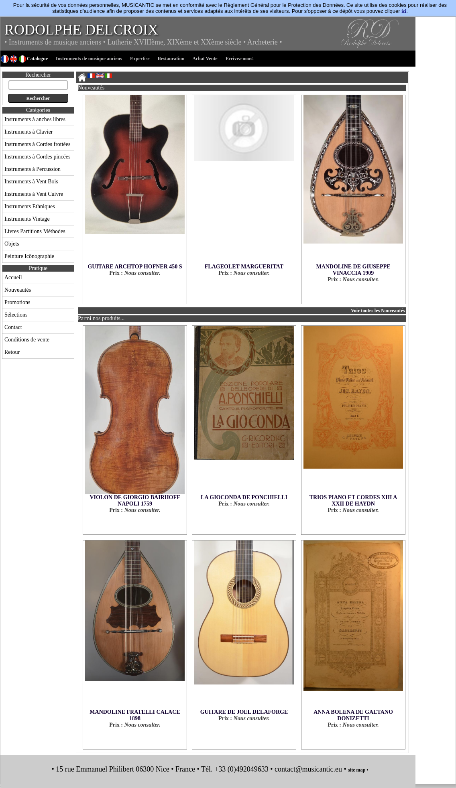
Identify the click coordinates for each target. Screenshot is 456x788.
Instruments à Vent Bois (31, 182)
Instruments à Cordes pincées (37, 157)
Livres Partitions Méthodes (34, 231)
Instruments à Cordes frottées (37, 144)
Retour (12, 352)
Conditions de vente (26, 340)
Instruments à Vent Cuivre (33, 194)
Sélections (16, 315)
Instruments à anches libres (34, 119)
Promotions (17, 302)
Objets (11, 244)
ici (403, 11)
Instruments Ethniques (29, 206)
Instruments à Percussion (32, 169)
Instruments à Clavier (28, 132)
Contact (13, 327)
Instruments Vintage (27, 219)
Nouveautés (17, 290)
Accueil (13, 277)
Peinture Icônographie (29, 256)
